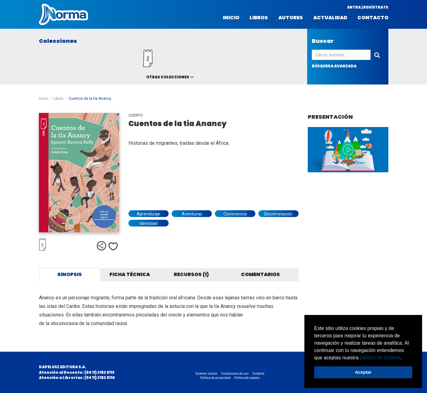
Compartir (101, 245)
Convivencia (235, 213)
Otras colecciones (167, 77)
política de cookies (380, 357)
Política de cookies (247, 378)
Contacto (372, 17)
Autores (290, 18)
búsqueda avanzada (334, 66)
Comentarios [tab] (260, 274)
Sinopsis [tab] (69, 274)
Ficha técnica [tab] (129, 274)
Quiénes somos (206, 373)
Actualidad (330, 17)
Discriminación (278, 213)
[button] (404, 358)
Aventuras (192, 213)
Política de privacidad (215, 378)
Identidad (148, 223)
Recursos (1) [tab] (191, 274)
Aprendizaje (148, 213)
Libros (259, 17)
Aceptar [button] (363, 372)
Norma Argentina (63, 14)
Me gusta (113, 246)
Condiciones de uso (234, 373)
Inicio (231, 17)
